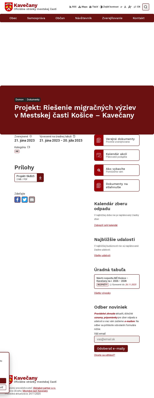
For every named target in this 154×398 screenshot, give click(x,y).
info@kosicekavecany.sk (125, 391)
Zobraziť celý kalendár (106, 162)
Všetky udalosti (102, 192)
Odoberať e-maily (111, 285)
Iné (16, 88)
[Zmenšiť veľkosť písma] (121, 7)
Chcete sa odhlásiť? (104, 291)
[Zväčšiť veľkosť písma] (129, 7)
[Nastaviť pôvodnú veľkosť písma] (125, 7)
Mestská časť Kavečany (35, 327)
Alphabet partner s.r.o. (44, 324)
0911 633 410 (119, 388)
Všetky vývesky (102, 229)
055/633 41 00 (120, 384)
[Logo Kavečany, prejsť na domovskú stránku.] (31, 6)
